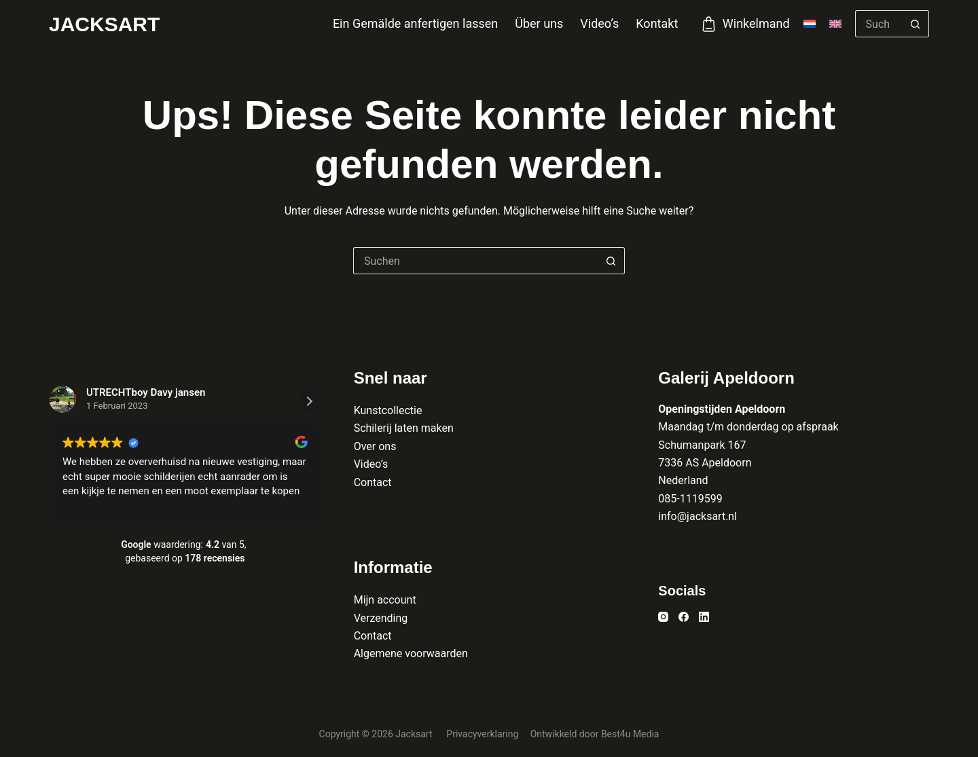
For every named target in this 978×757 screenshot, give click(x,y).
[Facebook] (683, 617)
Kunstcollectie (388, 410)
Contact (373, 482)
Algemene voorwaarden (411, 653)
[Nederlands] (809, 24)
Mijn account (385, 599)
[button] (309, 401)
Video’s (599, 23)
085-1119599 (690, 498)
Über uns (539, 23)
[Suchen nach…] (878, 23)
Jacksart (104, 24)
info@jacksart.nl (697, 516)
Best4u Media (630, 733)
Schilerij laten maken (404, 428)
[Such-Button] (915, 23)
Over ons (375, 446)
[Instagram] (663, 617)
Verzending (381, 618)
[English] (835, 24)
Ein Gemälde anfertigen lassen (415, 23)
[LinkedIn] (704, 617)
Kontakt (657, 23)
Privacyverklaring (483, 733)
